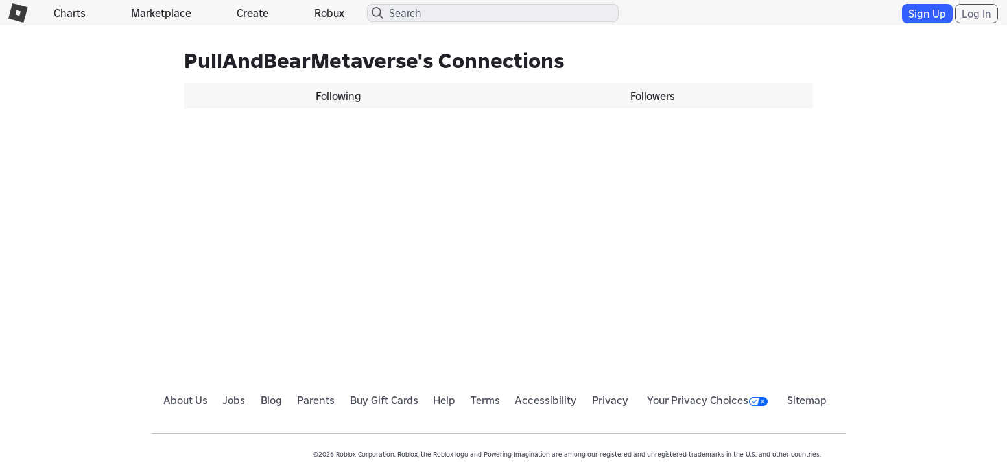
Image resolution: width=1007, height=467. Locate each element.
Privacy (610, 400)
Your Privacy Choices (707, 400)
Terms (485, 400)
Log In (976, 13)
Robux (329, 12)
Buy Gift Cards (384, 400)
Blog (271, 400)
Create (252, 12)
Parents (316, 400)
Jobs (233, 400)
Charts (70, 12)
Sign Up (927, 13)
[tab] (341, 96)
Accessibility (545, 400)
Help (444, 400)
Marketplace (161, 12)
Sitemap (807, 400)
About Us (185, 400)
